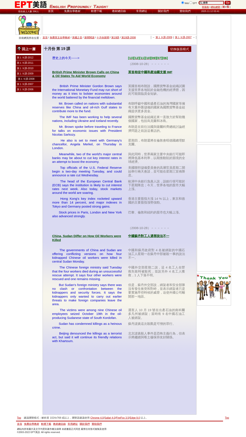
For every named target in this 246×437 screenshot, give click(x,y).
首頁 (51, 11)
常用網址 (141, 11)
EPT (195, 3)
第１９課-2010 (25, 68)
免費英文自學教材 (60, 37)
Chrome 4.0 (97, 417)
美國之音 (77, 37)
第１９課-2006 (25, 89)
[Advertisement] (119, 25)
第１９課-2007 (183, 37)
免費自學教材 (72, 11)
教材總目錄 (119, 11)
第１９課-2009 (164, 37)
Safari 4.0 (109, 417)
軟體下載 (96, 11)
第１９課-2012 (25, 57)
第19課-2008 (128, 37)
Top (227, 417)
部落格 (205, 7)
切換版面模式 (179, 49)
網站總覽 (215, 7)
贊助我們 (185, 11)
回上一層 (26, 48)
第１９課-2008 (26, 78)
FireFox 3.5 (122, 417)
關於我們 (163, 11)
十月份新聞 (103, 37)
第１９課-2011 (25, 62)
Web (187, 3)
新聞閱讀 (89, 37)
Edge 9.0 (135, 417)
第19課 (115, 37)
